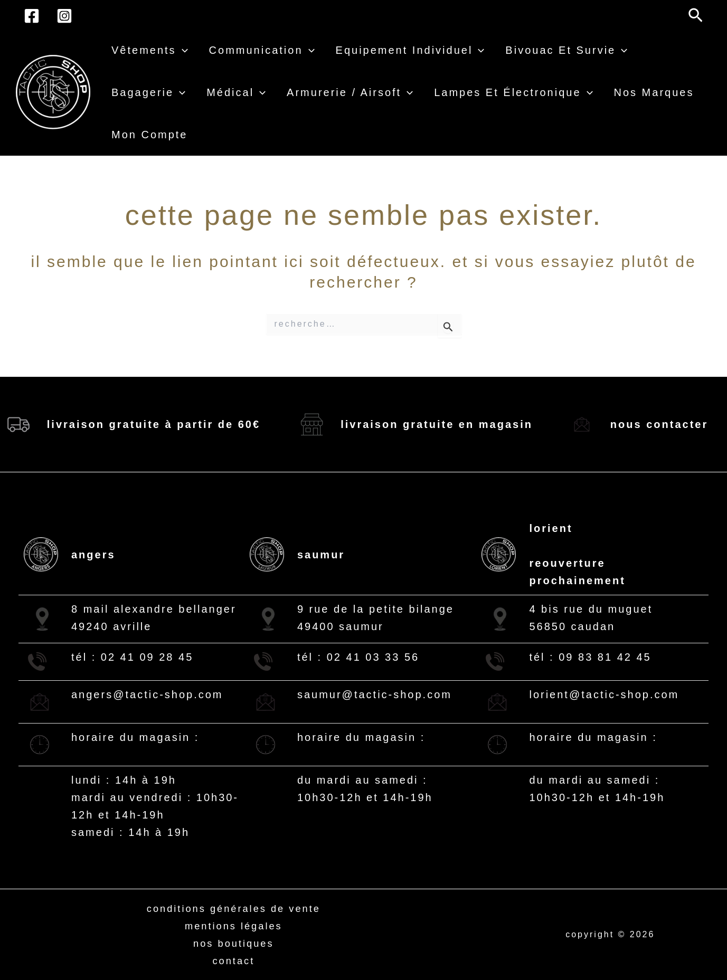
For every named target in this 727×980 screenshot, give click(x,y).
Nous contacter (659, 424)
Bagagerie (148, 92)
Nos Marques (654, 92)
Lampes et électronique (513, 92)
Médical (236, 92)
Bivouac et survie (566, 50)
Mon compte (149, 134)
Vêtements (149, 50)
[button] (695, 15)
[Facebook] (31, 16)
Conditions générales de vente (233, 908)
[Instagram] (64, 16)
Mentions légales (233, 925)
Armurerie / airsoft (350, 92)
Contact (233, 960)
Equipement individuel (410, 50)
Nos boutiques (234, 943)
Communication (262, 50)
